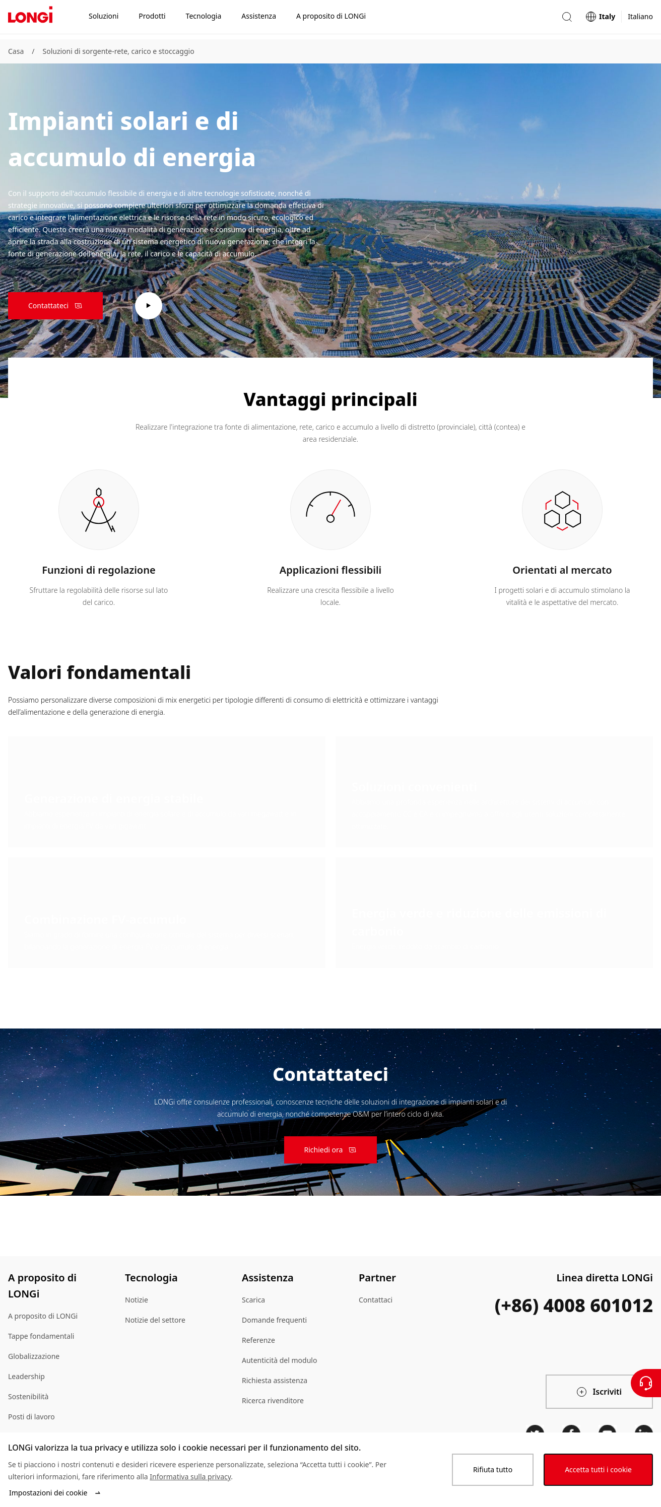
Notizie (136, 1300)
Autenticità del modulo (279, 1360)
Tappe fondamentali (41, 1336)
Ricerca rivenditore (273, 1400)
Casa (16, 51)
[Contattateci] (646, 1383)
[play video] (148, 305)
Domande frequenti (274, 1320)
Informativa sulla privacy (190, 1476)
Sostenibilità (28, 1396)
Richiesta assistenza (274, 1380)
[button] (567, 19)
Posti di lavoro (31, 1416)
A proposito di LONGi (43, 1316)
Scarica (253, 1300)
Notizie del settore (155, 1320)
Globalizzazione (33, 1356)
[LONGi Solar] (30, 19)
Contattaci (375, 1300)
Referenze (258, 1340)
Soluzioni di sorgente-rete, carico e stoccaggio (118, 51)
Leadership (26, 1376)
